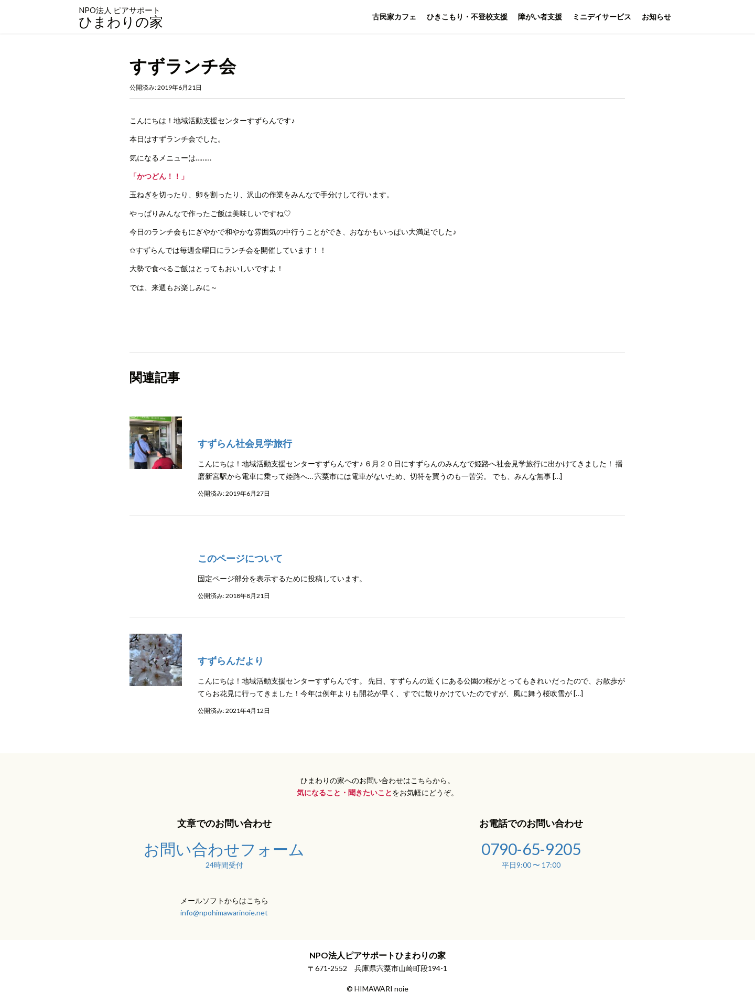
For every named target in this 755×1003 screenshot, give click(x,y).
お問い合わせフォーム (224, 853)
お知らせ (656, 16)
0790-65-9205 (530, 853)
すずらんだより (231, 660)
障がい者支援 (540, 16)
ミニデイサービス (602, 16)
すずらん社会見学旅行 (245, 443)
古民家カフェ (394, 16)
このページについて (240, 558)
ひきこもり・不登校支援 (467, 16)
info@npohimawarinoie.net (224, 912)
